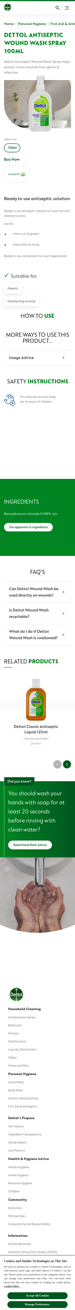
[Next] (67, 764)
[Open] (57, 8)
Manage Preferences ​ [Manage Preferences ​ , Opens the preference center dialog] (37, 1304)
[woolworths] (17, 174)
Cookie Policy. (12, 1286)
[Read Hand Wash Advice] (30, 845)
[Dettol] (7, 7)
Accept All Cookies (37, 1295)
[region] (37, 1282)
